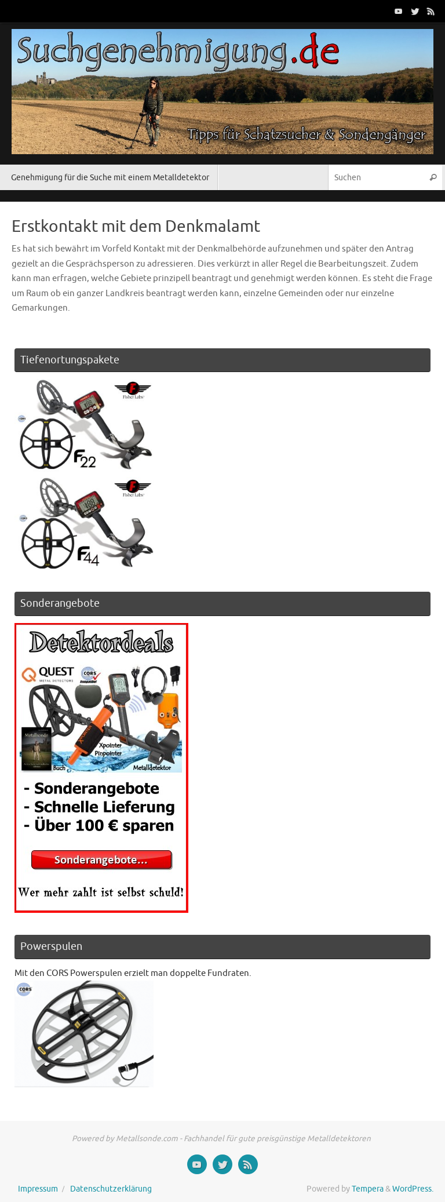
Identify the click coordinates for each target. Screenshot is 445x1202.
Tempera (368, 1189)
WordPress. (412, 1189)
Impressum (38, 1189)
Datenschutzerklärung (111, 1189)
